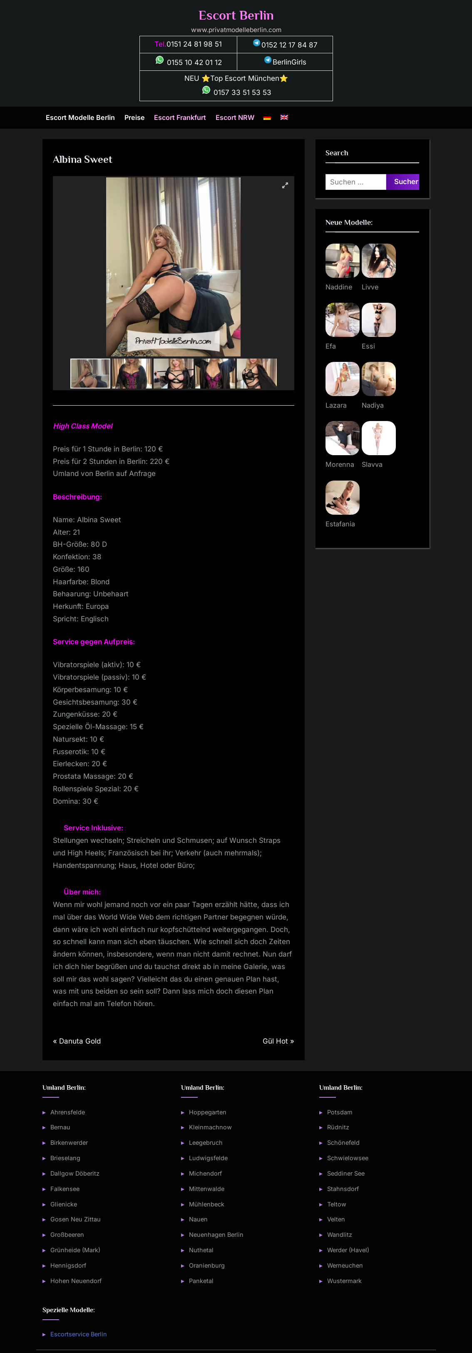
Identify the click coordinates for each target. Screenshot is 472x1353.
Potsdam (340, 1112)
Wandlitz (339, 1234)
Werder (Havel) (348, 1249)
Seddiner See (346, 1173)
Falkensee (64, 1188)
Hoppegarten (207, 1112)
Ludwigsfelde (208, 1157)
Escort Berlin (236, 15)
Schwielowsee (347, 1157)
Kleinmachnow (210, 1127)
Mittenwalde (206, 1188)
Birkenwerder (69, 1142)
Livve (370, 287)
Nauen (198, 1219)
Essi (368, 346)
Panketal (201, 1280)
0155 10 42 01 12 (188, 62)
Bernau (60, 1127)
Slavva (372, 464)
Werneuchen (345, 1265)
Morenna (339, 464)
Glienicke (63, 1204)
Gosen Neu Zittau (75, 1219)
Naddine (338, 287)
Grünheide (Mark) (75, 1249)
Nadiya (373, 405)
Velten (336, 1219)
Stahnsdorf (343, 1188)
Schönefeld (343, 1142)
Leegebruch (206, 1142)
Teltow (336, 1204)
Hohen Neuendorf (76, 1280)
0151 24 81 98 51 (194, 44)
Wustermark (344, 1280)
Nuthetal (201, 1249)
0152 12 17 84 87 (285, 45)
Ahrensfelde (67, 1112)
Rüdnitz (338, 1127)
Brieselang (65, 1157)
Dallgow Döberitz (74, 1173)
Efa (330, 346)
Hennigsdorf (68, 1265)
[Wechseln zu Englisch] (284, 117)
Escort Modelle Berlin (80, 117)
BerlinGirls (284, 62)
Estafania (340, 524)
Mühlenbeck (206, 1204)
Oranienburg (207, 1265)
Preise (134, 117)
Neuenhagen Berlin (216, 1234)
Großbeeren (67, 1234)
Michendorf (205, 1173)
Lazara (336, 405)
